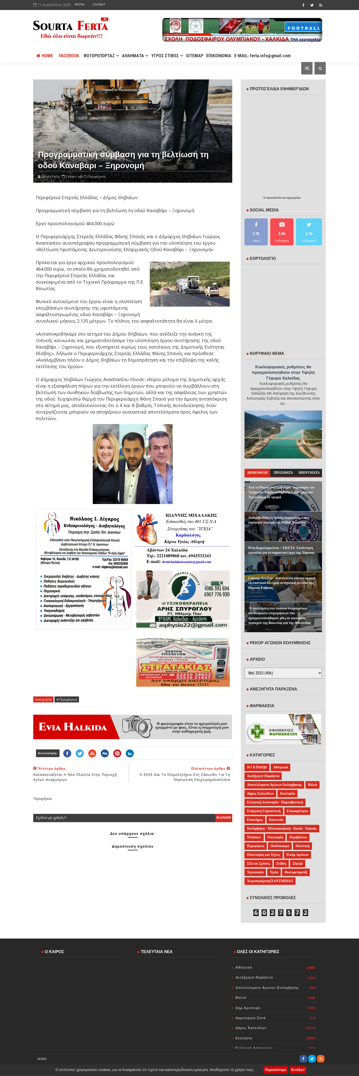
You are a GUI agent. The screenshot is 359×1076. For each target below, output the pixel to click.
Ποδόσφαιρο (279, 846)
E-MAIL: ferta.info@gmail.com (262, 55)
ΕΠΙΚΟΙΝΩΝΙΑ (218, 55)
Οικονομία (275, 837)
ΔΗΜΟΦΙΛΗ (257, 473)
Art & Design (257, 767)
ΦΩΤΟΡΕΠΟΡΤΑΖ (99, 55)
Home (79, 4)
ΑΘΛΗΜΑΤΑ (133, 55)
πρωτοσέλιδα (274, 197)
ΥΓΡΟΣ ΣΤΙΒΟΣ (165, 55)
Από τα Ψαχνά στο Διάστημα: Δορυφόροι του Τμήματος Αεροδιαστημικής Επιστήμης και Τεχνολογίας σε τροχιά (281, 492)
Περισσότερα (275, 1070)
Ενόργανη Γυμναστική (263, 811)
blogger (223, 817)
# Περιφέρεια (66, 699)
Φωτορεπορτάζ (295, 872)
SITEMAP (194, 55)
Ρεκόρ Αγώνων (297, 855)
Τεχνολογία (255, 872)
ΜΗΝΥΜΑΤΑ (309, 473)
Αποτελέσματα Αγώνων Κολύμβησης (274, 785)
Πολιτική (303, 846)
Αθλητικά (280, 767)
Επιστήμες (255, 820)
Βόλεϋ (312, 785)
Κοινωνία (276, 820)
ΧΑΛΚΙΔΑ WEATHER (81, 981)
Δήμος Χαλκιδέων (260, 793)
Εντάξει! (298, 1070)
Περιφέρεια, (97, 176)
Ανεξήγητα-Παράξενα (263, 776)
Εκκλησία (287, 793)
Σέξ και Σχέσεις (258, 863)
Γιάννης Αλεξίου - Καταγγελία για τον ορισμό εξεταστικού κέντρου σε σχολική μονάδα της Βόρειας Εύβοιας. (281, 583)
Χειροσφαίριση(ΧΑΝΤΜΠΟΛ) (270, 881)
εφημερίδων (294, 197)
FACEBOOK (69, 55)
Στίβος (281, 863)
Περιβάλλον (298, 837)
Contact (98, 4)
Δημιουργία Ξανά (251, 1018)
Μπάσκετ (254, 837)
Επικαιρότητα (297, 811)
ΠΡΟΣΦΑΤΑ (283, 473)
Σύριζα (297, 863)
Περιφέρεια (255, 846)
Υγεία (274, 872)
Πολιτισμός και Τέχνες (263, 855)
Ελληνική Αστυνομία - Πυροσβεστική (275, 802)
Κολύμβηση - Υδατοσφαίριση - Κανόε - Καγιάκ (282, 828)
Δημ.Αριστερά (248, 1008)
